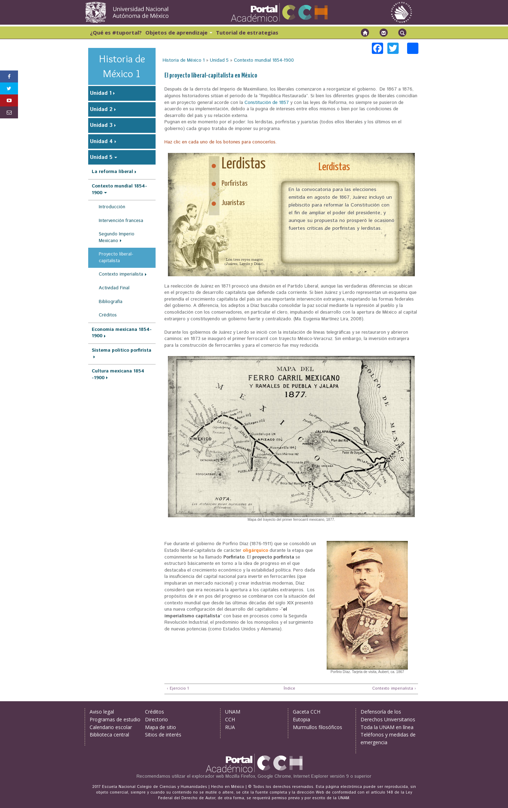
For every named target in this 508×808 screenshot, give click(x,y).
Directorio (156, 719)
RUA (230, 727)
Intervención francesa (121, 220)
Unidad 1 (100, 93)
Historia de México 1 (184, 60)
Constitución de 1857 (266, 102)
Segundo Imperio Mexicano (116, 237)
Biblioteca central (109, 734)
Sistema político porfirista (121, 350)
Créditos (108, 315)
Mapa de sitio (160, 727)
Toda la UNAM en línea (387, 727)
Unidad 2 (101, 109)
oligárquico (255, 550)
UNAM (232, 711)
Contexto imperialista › (394, 688)
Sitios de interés (163, 734)
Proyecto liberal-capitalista (116, 257)
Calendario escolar (111, 727)
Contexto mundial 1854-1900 (264, 60)
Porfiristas (235, 183)
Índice (289, 688)
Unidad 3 (101, 125)
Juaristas (233, 202)
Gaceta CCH (306, 711)
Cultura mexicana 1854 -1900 (118, 374)
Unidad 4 (101, 141)
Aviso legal (102, 711)
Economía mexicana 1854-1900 (122, 333)
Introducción (112, 207)
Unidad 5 (219, 60)
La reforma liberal (112, 171)
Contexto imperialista (121, 274)
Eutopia (301, 719)
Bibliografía (110, 301)
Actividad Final (114, 288)
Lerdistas (244, 164)
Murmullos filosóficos (317, 727)
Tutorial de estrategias (247, 32)
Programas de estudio (115, 719)
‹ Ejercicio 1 (178, 688)
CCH (230, 719)
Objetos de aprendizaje (178, 32)
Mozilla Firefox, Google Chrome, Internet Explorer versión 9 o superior (298, 776)
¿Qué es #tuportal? (116, 32)
